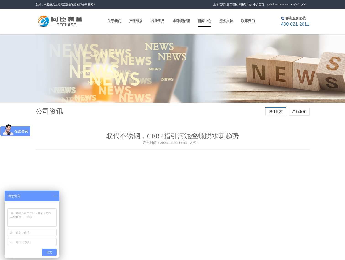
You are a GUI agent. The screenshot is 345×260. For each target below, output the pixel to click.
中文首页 (258, 4)
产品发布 (299, 111)
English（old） (299, 4)
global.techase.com (277, 4)
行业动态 (276, 112)
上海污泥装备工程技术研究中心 (232, 4)
